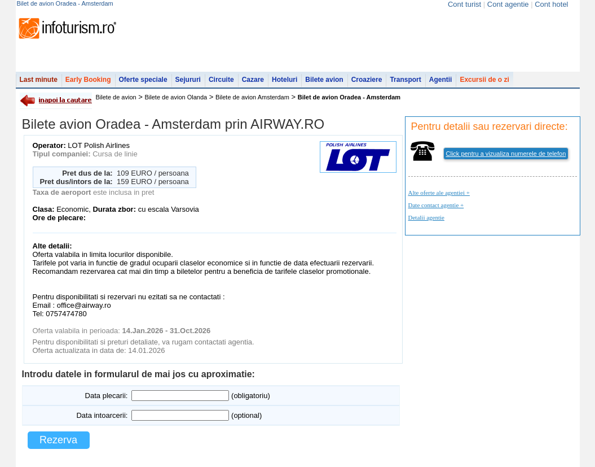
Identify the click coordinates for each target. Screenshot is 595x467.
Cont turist (464, 4)
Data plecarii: (106, 395)
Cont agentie (508, 4)
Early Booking (88, 80)
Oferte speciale (143, 80)
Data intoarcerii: (101, 415)
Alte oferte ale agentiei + (439, 192)
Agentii (440, 80)
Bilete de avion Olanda (176, 97)
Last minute (39, 80)
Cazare (253, 80)
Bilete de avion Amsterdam (252, 97)
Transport (405, 80)
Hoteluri (284, 80)
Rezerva (58, 440)
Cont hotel (551, 4)
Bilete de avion (116, 97)
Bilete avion (324, 80)
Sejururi (188, 80)
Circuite (221, 80)
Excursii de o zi (484, 80)
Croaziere (366, 80)
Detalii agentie (426, 217)
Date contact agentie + (436, 205)
